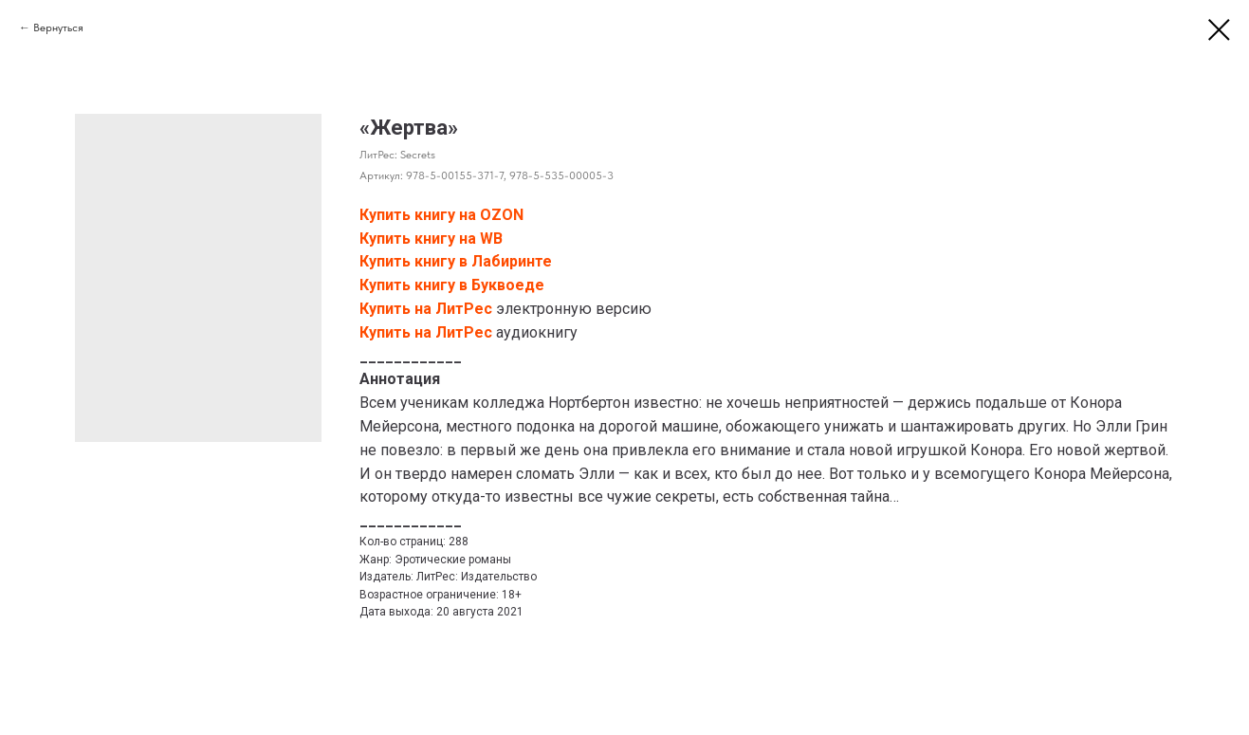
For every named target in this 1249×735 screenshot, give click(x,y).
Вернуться (58, 27)
